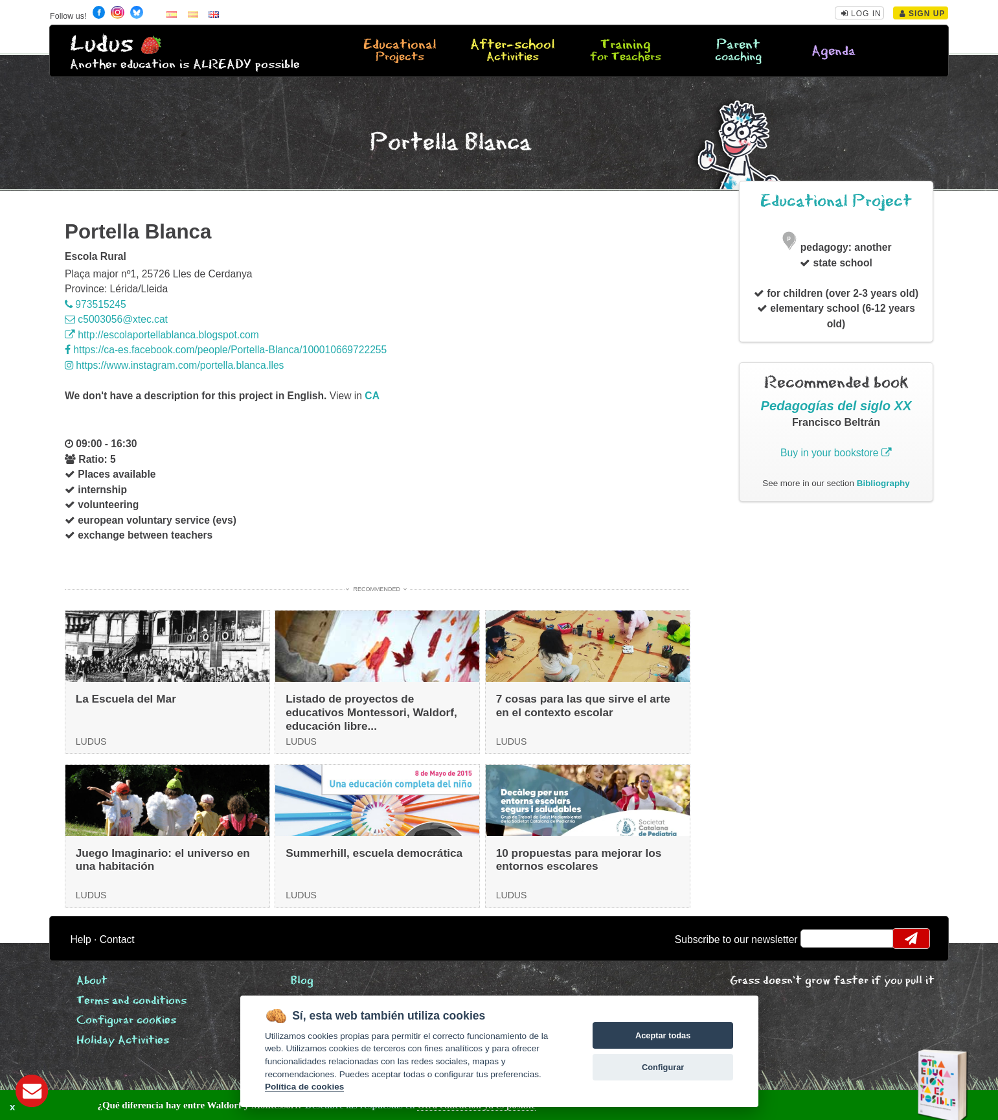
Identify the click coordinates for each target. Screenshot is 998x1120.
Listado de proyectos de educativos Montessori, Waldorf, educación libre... (371, 712)
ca (372, 395)
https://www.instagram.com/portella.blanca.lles (174, 365)
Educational (399, 51)
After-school (512, 51)
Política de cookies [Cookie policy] (304, 1086)
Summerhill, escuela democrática (374, 852)
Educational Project (836, 201)
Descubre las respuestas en (232, 1105)
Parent (738, 51)
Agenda (833, 51)
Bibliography (883, 483)
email (819, 938)
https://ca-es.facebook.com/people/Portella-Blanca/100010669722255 (226, 349)
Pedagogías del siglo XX (836, 406)
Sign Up (923, 13)
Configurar (663, 1067)
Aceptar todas (662, 1035)
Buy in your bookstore (836, 452)
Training (625, 51)
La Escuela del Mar (126, 698)
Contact (117, 939)
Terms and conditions (131, 1001)
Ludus (101, 44)
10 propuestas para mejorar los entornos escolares (579, 859)
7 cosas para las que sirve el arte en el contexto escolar (583, 705)
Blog (302, 981)
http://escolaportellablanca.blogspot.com (162, 334)
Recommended (377, 589)
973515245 (95, 304)
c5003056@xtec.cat (116, 319)
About (92, 981)
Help (80, 939)
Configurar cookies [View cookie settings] (126, 1020)
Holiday (122, 1040)
